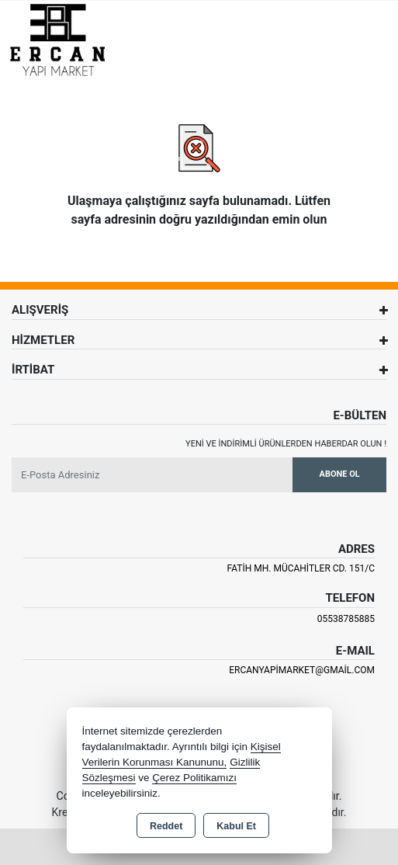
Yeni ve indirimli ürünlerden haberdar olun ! (285, 444)
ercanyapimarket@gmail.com (302, 670)
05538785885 (346, 618)
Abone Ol (340, 474)
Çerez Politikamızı (194, 777)
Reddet (166, 826)
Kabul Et (236, 826)
